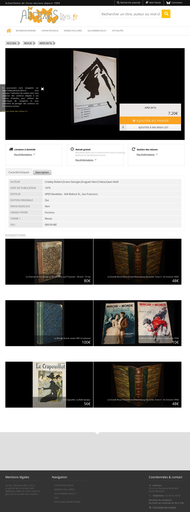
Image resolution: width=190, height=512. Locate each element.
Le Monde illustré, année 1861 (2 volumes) (72, 338)
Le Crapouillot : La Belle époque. (77, 399)
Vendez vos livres (73, 30)
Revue (28, 43)
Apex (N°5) (46, 43)
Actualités (117, 30)
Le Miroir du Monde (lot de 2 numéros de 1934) (159, 338)
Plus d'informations (25, 154)
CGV (56, 497)
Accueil (12, 43)
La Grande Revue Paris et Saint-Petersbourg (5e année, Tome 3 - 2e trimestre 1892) (143, 276)
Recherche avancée (26, 30)
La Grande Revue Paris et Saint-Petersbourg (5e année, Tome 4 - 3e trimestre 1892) (143, 399)
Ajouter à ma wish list (144, 127)
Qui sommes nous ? (97, 30)
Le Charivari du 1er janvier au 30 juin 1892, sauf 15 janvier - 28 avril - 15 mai (58, 276)
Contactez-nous (49, 30)
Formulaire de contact (164, 507)
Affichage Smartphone (67, 501)
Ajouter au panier (150, 121)
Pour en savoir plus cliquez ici (14, 139)
